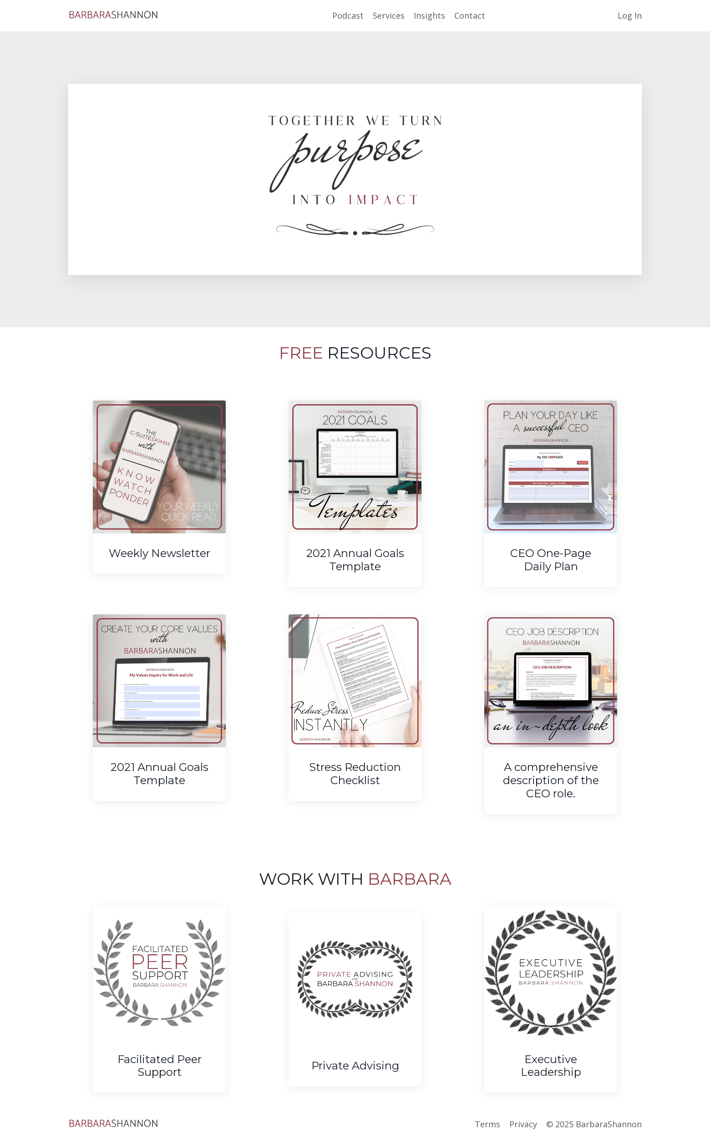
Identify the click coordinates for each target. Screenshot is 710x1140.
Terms (487, 1124)
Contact (469, 15)
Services (389, 15)
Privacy (523, 1124)
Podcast (348, 15)
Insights (429, 15)
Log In (630, 15)
